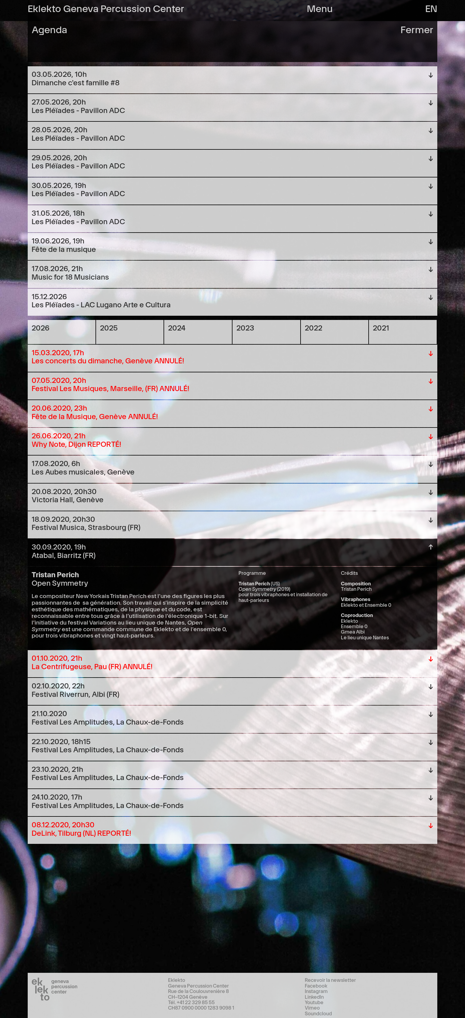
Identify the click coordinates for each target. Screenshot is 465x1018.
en (431, 7)
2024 (177, 327)
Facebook (316, 985)
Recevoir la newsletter (330, 979)
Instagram (316, 991)
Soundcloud (318, 1013)
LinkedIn (314, 996)
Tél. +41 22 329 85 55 (191, 1002)
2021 (381, 327)
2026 (40, 327)
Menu (320, 7)
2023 (245, 327)
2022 (313, 327)
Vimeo (312, 1007)
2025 (109, 327)
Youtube (314, 1002)
